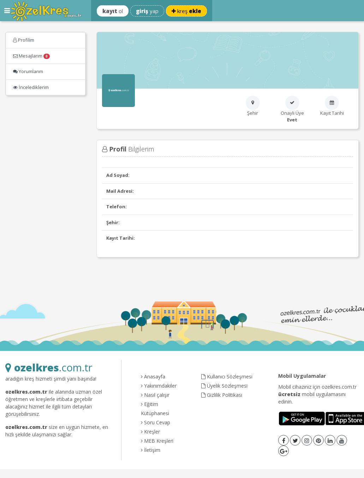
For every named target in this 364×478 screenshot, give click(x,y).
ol (112, 10)
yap (147, 10)
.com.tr (48, 367)
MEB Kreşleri (157, 440)
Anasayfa (153, 376)
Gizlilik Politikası (221, 395)
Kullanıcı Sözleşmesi (226, 376)
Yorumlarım (28, 71)
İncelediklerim (31, 87)
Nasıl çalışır (155, 395)
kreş (186, 10)
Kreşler (150, 431)
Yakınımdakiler (159, 385)
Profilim (23, 40)
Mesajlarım (31, 56)
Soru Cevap (155, 422)
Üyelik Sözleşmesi (224, 385)
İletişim (150, 450)
